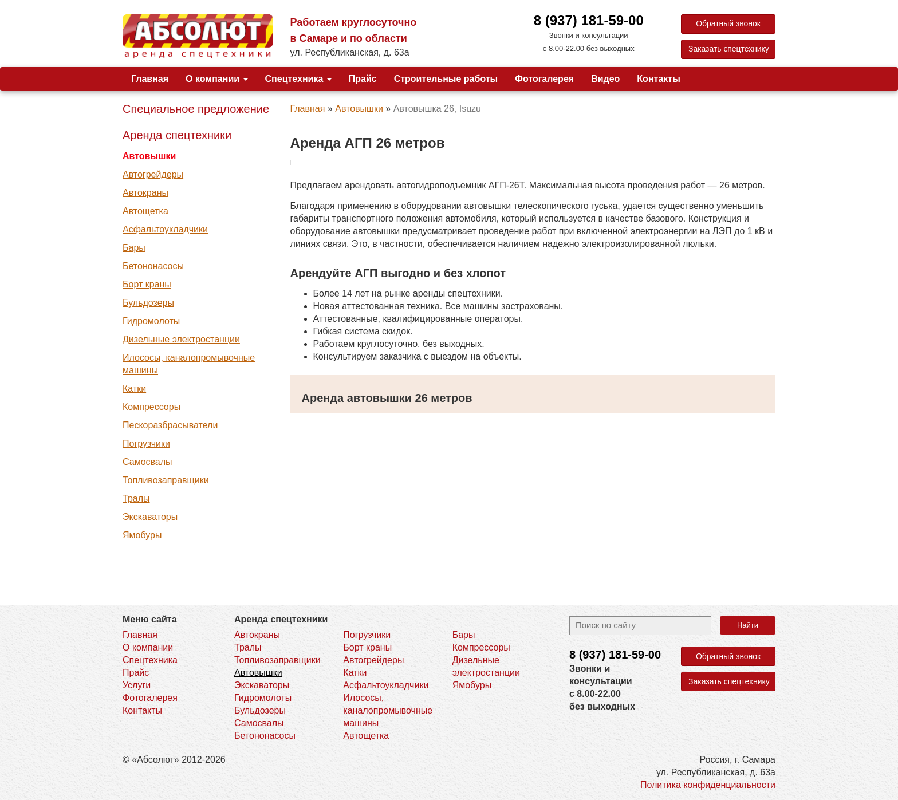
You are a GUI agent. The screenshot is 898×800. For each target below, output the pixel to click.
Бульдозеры (148, 303)
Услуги (137, 685)
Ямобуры (142, 535)
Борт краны (147, 284)
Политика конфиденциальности (707, 785)
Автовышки (149, 156)
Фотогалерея (544, 79)
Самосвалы (147, 462)
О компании (216, 79)
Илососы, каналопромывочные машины (189, 364)
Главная (149, 79)
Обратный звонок (728, 24)
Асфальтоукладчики (165, 229)
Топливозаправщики (166, 480)
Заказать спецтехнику (729, 49)
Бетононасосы (153, 266)
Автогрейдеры (153, 174)
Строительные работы (446, 79)
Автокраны (145, 193)
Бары (134, 248)
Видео (605, 79)
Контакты (658, 79)
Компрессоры (151, 407)
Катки (134, 388)
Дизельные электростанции (181, 339)
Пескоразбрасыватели (170, 425)
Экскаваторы (150, 517)
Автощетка (145, 211)
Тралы (136, 498)
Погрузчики (146, 443)
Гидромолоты (151, 321)
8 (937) (615, 654)
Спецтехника (298, 79)
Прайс (363, 79)
